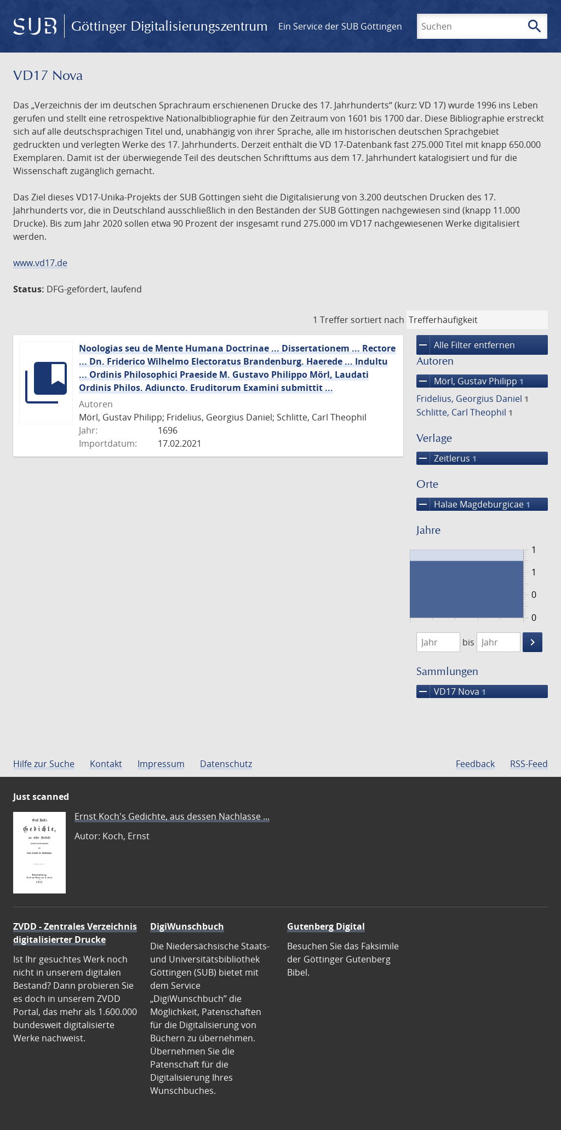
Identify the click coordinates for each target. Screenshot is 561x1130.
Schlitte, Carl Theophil (464, 412)
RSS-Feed (529, 764)
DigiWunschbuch (187, 926)
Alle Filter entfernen (465, 345)
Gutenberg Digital (326, 926)
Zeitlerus (446, 458)
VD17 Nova (451, 691)
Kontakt (106, 764)
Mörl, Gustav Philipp (470, 381)
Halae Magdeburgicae (473, 504)
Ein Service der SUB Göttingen (340, 26)
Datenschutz (226, 764)
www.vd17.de (40, 263)
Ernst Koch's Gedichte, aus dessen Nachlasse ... (172, 816)
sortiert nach (377, 320)
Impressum (161, 764)
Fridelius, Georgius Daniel (472, 399)
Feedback (475, 764)
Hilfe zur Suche (44, 764)
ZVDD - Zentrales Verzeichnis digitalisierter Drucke (75, 932)
